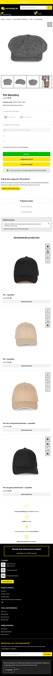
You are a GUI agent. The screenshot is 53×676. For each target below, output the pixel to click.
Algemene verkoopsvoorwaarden (11, 599)
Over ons (3, 611)
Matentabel (4, 620)
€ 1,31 (7, 362)
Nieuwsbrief (4, 614)
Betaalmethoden (6, 632)
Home (3, 19)
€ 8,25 (7, 491)
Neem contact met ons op (10, 188)
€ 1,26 (7, 426)
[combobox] (33, 8)
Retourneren (5, 634)
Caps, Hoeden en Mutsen (20, 19)
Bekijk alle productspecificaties (13, 105)
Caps (31, 19)
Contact (3, 591)
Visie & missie (5, 617)
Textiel (9, 19)
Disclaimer (4, 629)
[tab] (26, 201)
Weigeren (17, 669)
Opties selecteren (26, 301)
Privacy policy (5, 594)
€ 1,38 (7, 298)
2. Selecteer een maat (11, 125)
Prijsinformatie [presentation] (26, 201)
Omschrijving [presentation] (26, 206)
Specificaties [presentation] (26, 212)
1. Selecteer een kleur (11, 111)
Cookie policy (5, 597)
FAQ (2, 602)
